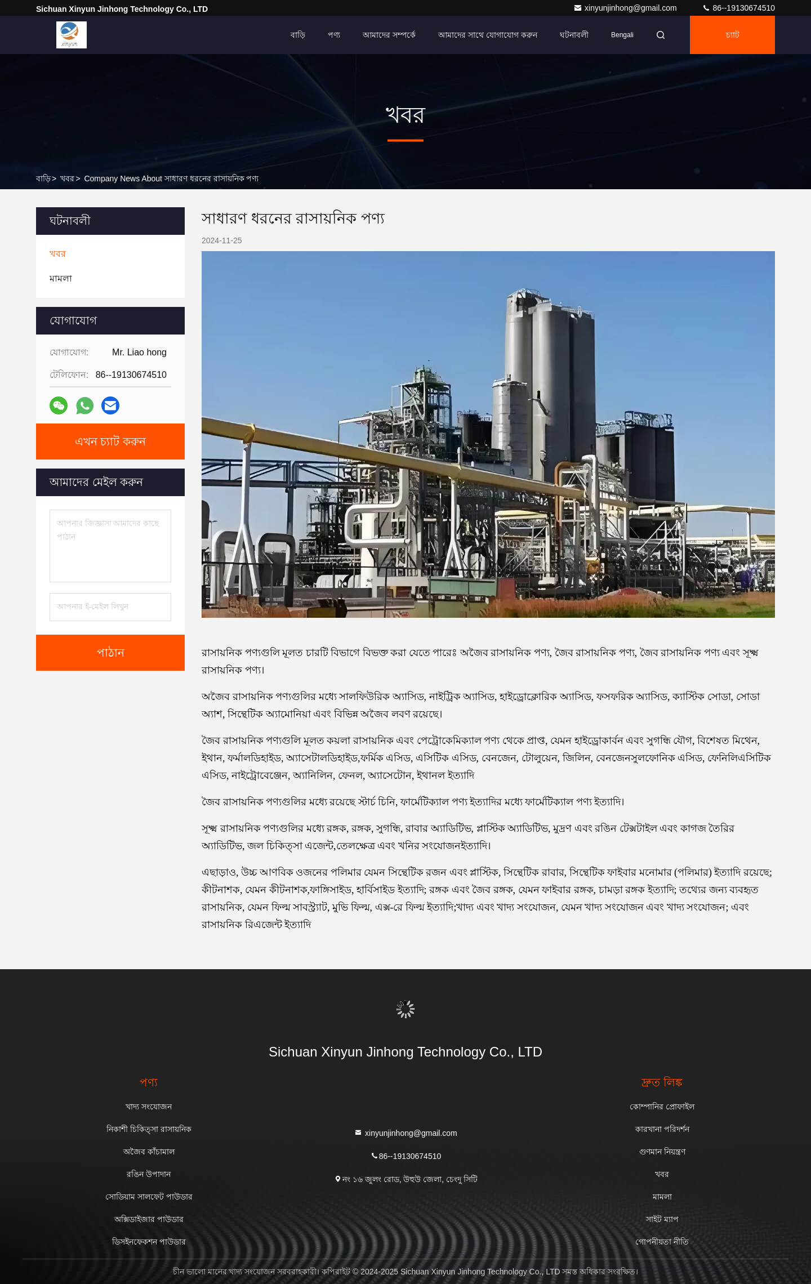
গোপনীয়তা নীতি (662, 1241)
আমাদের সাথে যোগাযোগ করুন (487, 34)
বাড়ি (298, 34)
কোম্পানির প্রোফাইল (662, 1106)
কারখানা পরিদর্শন (662, 1129)
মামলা (662, 1196)
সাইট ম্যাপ (662, 1219)
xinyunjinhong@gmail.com (626, 7)
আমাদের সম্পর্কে (389, 34)
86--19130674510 (738, 7)
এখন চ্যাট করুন (110, 441)
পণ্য (334, 34)
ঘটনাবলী (574, 34)
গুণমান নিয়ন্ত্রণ (662, 1151)
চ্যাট (732, 34)
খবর (67, 178)
